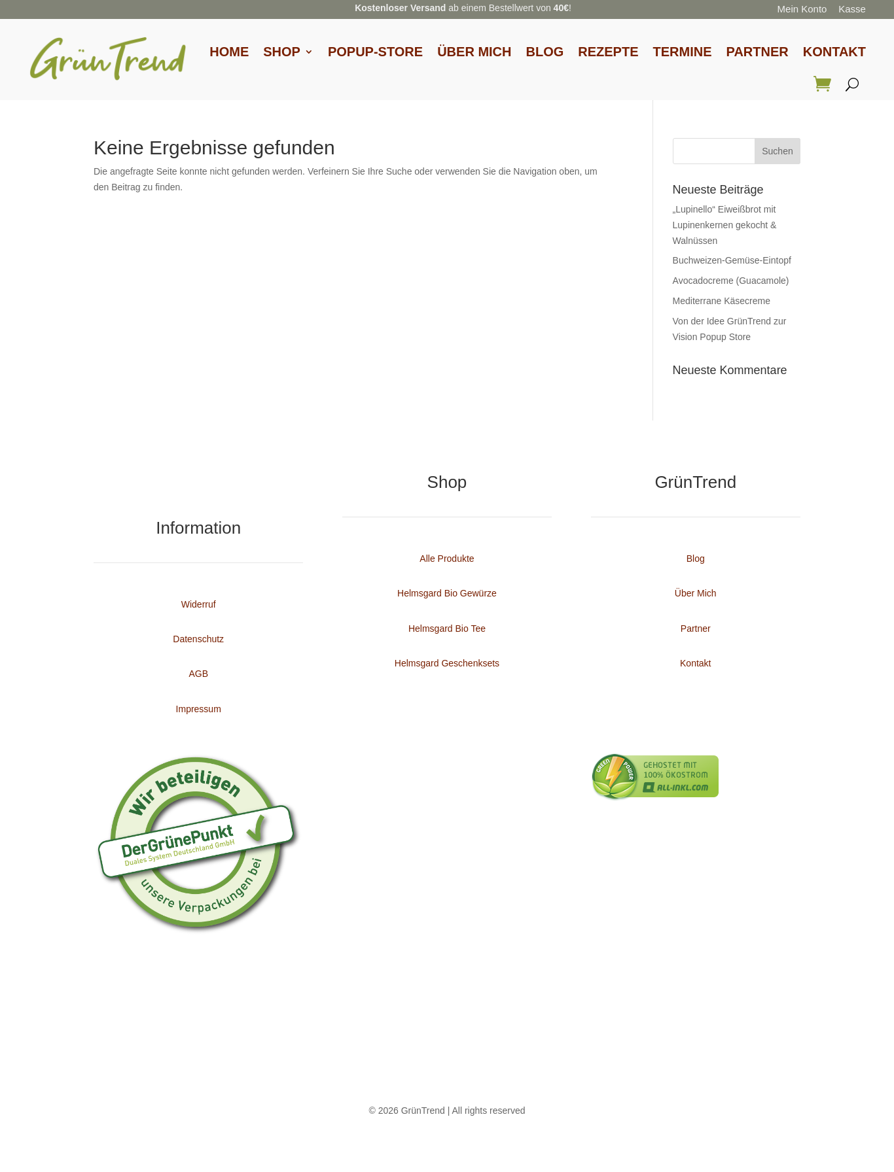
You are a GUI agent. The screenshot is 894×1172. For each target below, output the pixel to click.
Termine (682, 51)
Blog (545, 51)
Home (229, 51)
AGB (198, 673)
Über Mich (474, 51)
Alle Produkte (447, 558)
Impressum (198, 709)
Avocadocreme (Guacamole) (731, 280)
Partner (757, 51)
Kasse (852, 8)
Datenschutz (198, 639)
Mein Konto (802, 8)
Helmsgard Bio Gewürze (447, 593)
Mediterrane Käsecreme (721, 301)
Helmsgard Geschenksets (447, 663)
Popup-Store (375, 51)
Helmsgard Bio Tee (447, 628)
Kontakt (834, 51)
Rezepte (608, 51)
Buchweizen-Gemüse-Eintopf (732, 260)
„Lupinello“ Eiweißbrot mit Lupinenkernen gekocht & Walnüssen (725, 225)
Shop (281, 51)
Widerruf (198, 604)
